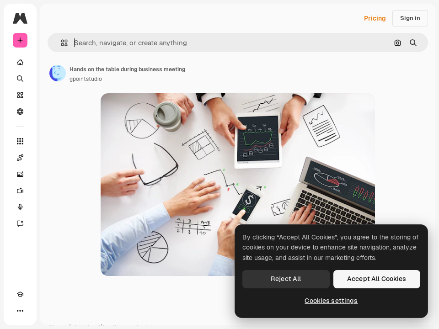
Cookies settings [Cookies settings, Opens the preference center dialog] (331, 301)
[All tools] (20, 141)
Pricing (375, 18)
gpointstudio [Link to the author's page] (86, 79)
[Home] (20, 62)
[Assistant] (20, 223)
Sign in (410, 18)
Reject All (286, 279)
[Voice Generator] (20, 207)
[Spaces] (20, 157)
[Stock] (20, 95)
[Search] (20, 78)
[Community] (20, 111)
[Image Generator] (20, 174)
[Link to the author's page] (57, 73)
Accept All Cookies (377, 279)
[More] (20, 310)
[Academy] (20, 294)
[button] (60, 42)
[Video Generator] (20, 190)
